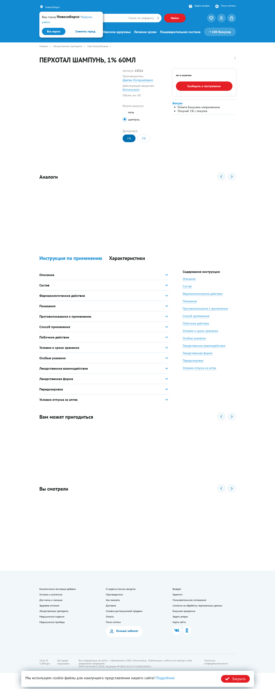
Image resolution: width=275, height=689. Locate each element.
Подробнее (165, 677)
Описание (189, 284)
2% (144, 138)
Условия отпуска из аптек (199, 373)
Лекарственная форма (197, 358)
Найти (175, 18)
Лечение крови (145, 32)
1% (129, 138)
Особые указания (194, 343)
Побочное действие (196, 329)
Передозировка (193, 366)
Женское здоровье (116, 32)
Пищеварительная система (180, 32)
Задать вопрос (202, 5)
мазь (131, 112)
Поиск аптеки (228, 5)
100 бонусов (220, 32)
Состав (187, 291)
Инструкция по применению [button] (70, 264)
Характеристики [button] (127, 264)
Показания (190, 306)
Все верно (53, 31)
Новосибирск (52, 7)
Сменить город (85, 31)
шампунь (134, 119)
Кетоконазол (131, 89)
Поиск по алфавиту (141, 18)
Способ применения (196, 321)
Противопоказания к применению (205, 314)
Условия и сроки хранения (200, 336)
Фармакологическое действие (202, 299)
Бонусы (177, 103)
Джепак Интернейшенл (138, 80)
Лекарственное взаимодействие (204, 351)
